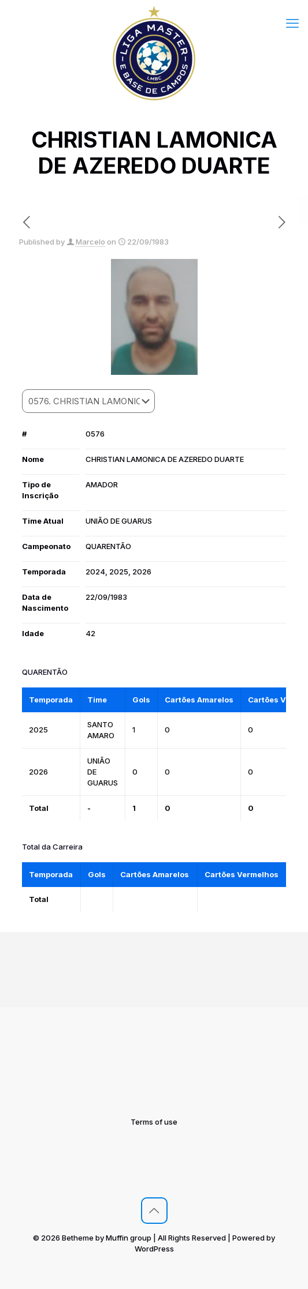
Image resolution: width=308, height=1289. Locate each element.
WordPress (154, 1248)
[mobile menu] (292, 23)
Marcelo (90, 241)
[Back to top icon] (154, 1210)
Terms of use (154, 1121)
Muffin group (128, 1237)
